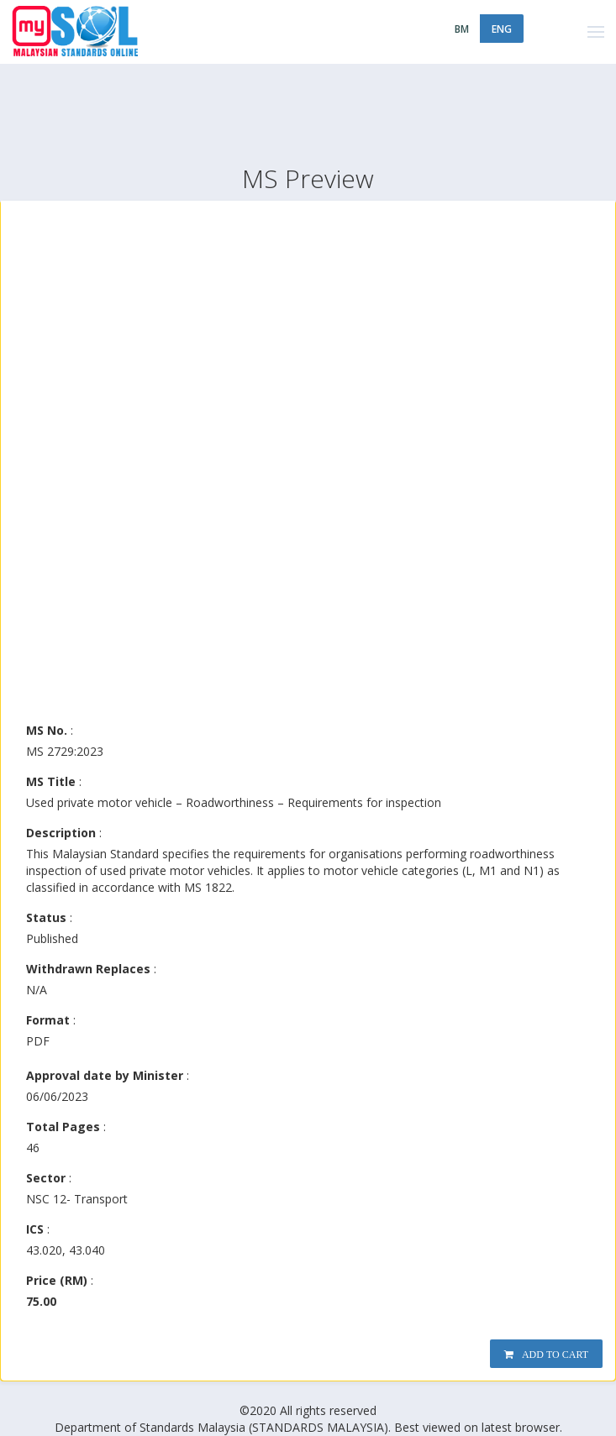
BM (462, 29)
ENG (502, 29)
